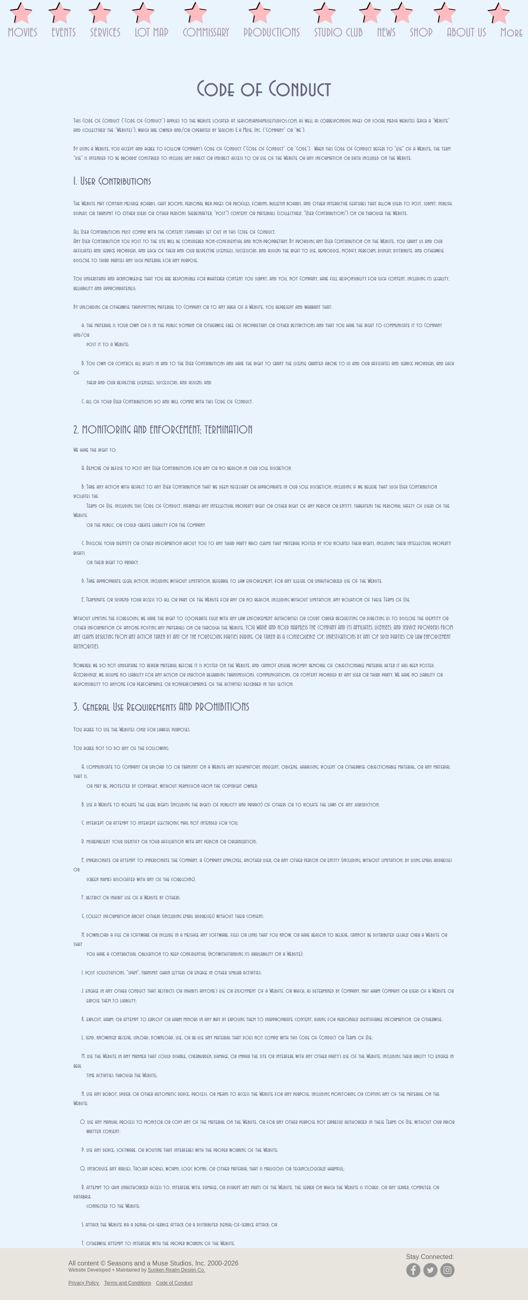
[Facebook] (413, 1270)
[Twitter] (430, 1270)
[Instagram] (447, 1270)
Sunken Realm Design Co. (176, 1270)
